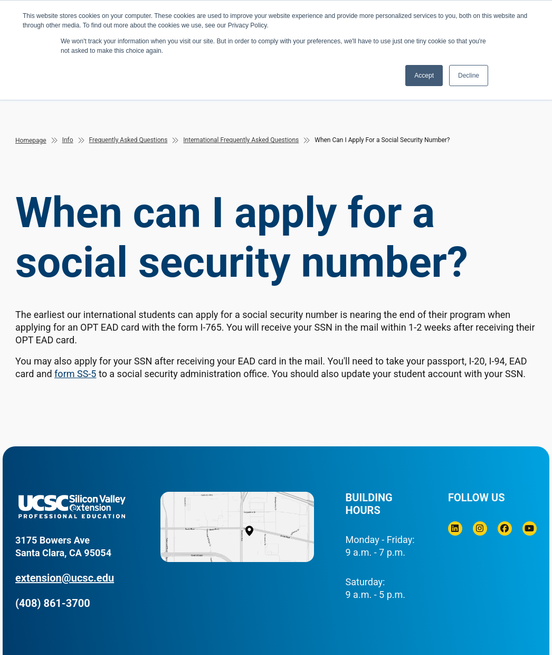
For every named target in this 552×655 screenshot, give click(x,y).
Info (67, 140)
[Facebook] (505, 528)
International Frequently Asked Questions (241, 140)
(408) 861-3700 (52, 603)
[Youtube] (529, 528)
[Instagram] (480, 528)
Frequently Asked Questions (128, 140)
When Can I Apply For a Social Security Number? (382, 140)
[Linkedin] (455, 528)
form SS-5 (75, 373)
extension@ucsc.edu (64, 578)
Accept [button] (424, 75)
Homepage (30, 140)
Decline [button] (468, 75)
